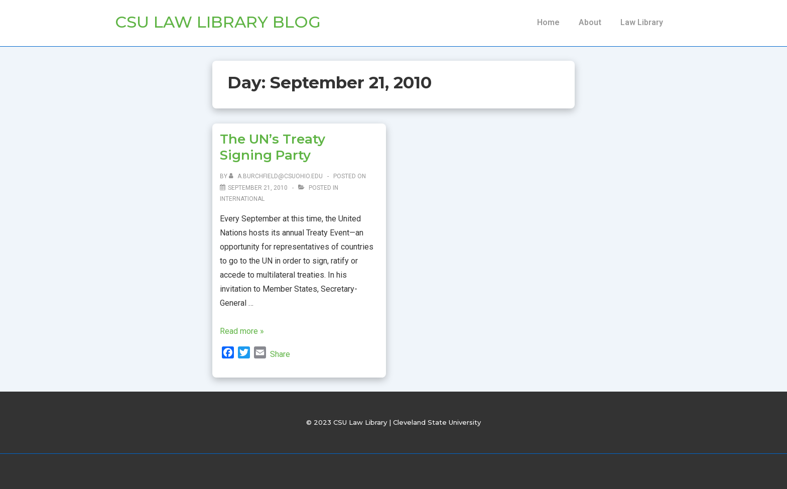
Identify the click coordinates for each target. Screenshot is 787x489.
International (242, 198)
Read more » (242, 331)
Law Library (641, 22)
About (590, 22)
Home (548, 22)
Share (280, 354)
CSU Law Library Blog (218, 22)
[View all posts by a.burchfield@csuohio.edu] (276, 176)
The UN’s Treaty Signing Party (272, 147)
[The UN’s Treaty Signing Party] (258, 187)
